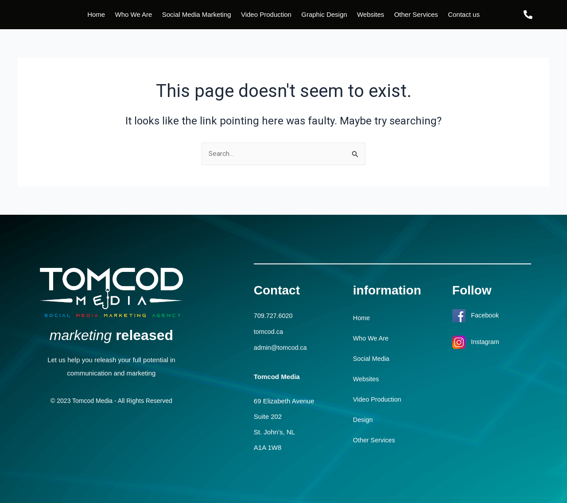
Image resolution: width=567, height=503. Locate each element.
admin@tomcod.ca (281, 347)
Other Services (416, 14)
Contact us (464, 14)
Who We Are (133, 14)
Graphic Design (324, 14)
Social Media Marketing (196, 14)
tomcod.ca (269, 331)
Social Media (372, 359)
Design (363, 420)
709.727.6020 (274, 316)
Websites (370, 14)
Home (96, 14)
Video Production (266, 14)
